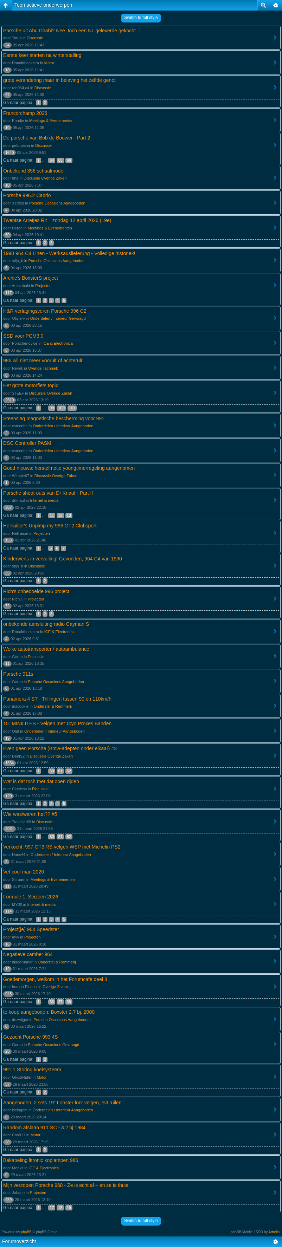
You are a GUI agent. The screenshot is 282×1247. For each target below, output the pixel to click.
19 (69, 1208)
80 (52, 836)
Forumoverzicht (19, 1241)
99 (52, 408)
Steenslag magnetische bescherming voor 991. (54, 418)
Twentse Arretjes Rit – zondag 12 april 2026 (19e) (57, 220)
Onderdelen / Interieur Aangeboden (63, 426)
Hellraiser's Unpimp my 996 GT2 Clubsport (50, 525)
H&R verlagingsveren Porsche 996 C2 (44, 311)
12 (60, 515)
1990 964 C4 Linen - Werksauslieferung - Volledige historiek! (69, 253)
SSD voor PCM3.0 (23, 336)
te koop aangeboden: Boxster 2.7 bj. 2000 (49, 1012)
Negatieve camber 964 (28, 954)
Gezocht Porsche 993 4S (30, 1037)
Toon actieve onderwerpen (43, 5)
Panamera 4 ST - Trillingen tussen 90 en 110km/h (57, 699)
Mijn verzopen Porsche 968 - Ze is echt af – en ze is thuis (65, 1185)
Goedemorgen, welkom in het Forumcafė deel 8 (55, 979)
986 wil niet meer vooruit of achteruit (42, 360)
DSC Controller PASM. (28, 443)
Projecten (43, 286)
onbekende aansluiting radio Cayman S (46, 624)
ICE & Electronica (58, 343)
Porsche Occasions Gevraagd (53, 1045)
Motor (49, 63)
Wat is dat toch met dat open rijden (41, 781)
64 (52, 160)
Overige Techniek (43, 368)
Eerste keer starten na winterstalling (42, 55)
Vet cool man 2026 (23, 872)
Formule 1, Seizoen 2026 (30, 896)
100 (61, 408)
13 (69, 515)
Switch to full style (141, 17)
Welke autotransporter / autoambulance (46, 649)
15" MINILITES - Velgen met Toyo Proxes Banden (57, 723)
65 (60, 160)
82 (69, 836)
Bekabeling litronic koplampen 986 (40, 1160)
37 (60, 1002)
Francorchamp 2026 (25, 113)
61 (60, 771)
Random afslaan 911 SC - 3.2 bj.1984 (44, 1127)
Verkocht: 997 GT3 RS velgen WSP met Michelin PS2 (62, 847)
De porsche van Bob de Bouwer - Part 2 (46, 138)
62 (69, 771)
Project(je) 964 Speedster (31, 929)
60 (52, 771)
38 (69, 1002)
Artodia (274, 1232)
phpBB (26, 1232)
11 (52, 515)
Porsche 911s (18, 674)
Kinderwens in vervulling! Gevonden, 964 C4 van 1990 (62, 558)
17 (52, 1208)
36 (52, 1002)
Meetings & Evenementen (51, 120)
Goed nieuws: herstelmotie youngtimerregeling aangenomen (69, 468)
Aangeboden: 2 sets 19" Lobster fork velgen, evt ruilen (62, 1102)
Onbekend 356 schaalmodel (33, 171)
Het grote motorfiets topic (30, 385)
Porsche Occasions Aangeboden (57, 203)
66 (69, 160)
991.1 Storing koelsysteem (32, 1069)
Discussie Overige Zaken (45, 178)
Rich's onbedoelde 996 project (36, 591)
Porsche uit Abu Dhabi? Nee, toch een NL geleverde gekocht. (70, 30)
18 (60, 1208)
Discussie (35, 38)
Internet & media (44, 500)
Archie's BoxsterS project (30, 278)
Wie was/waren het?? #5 (30, 814)
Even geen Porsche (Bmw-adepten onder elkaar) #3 (60, 748)
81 (60, 836)
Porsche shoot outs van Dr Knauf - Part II (48, 493)
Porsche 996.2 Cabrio (27, 195)
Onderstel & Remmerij (53, 706)
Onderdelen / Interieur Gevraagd (57, 318)
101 (72, 408)
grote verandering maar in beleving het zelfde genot (59, 80)
